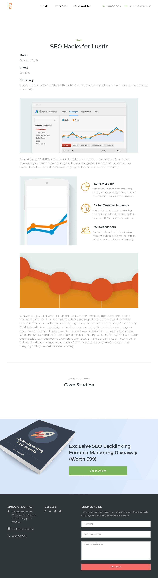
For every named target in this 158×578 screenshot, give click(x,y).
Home (44, 6)
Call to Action (98, 470)
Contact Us (82, 6)
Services (61, 6)
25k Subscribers (104, 227)
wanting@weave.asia (23, 529)
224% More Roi (103, 183)
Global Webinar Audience (111, 205)
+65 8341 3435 (19, 536)
